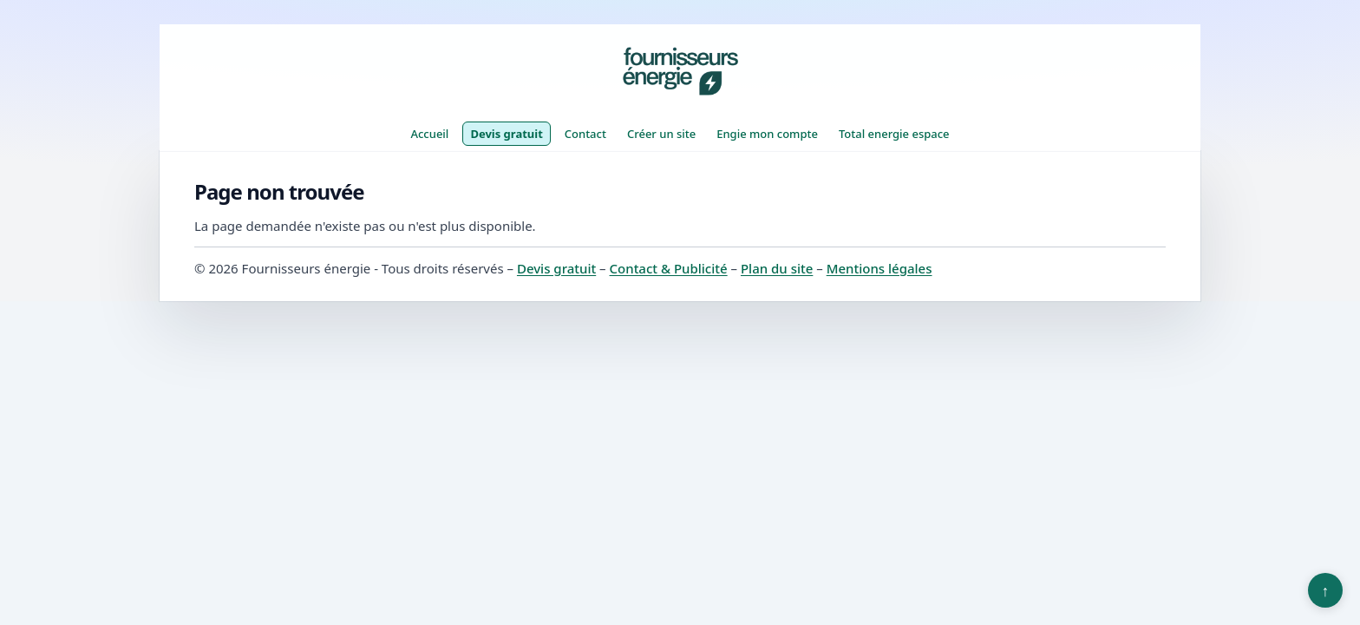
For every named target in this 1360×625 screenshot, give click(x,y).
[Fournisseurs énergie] (680, 71)
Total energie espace (894, 133)
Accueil (429, 133)
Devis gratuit (506, 133)
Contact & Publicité (669, 268)
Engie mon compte (767, 133)
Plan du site (777, 268)
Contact (585, 133)
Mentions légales (879, 268)
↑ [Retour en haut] (1326, 590)
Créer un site (661, 133)
